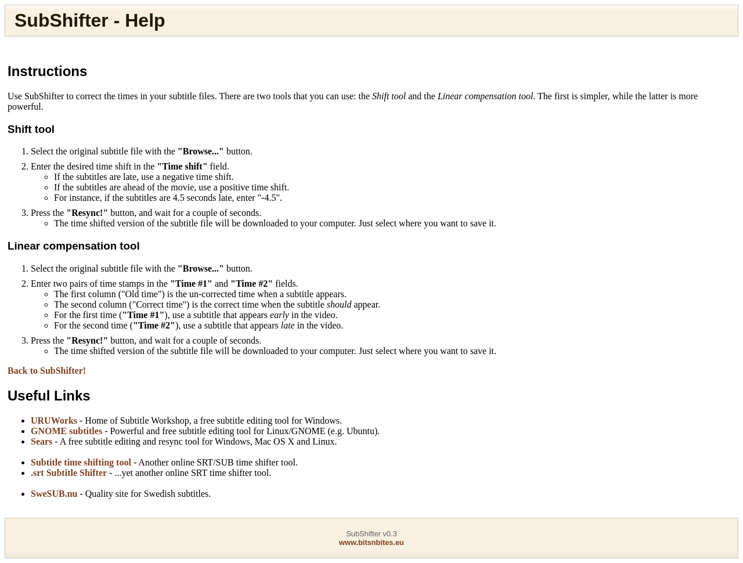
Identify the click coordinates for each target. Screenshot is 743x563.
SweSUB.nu (54, 494)
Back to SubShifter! (47, 371)
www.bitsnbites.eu (371, 542)
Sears (41, 441)
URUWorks (54, 420)
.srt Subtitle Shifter (69, 473)
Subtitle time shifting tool (81, 462)
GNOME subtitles (66, 431)
